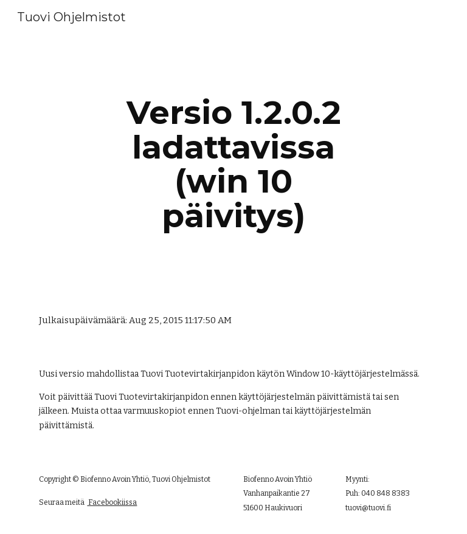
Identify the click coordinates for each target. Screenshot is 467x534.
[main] (233, 164)
